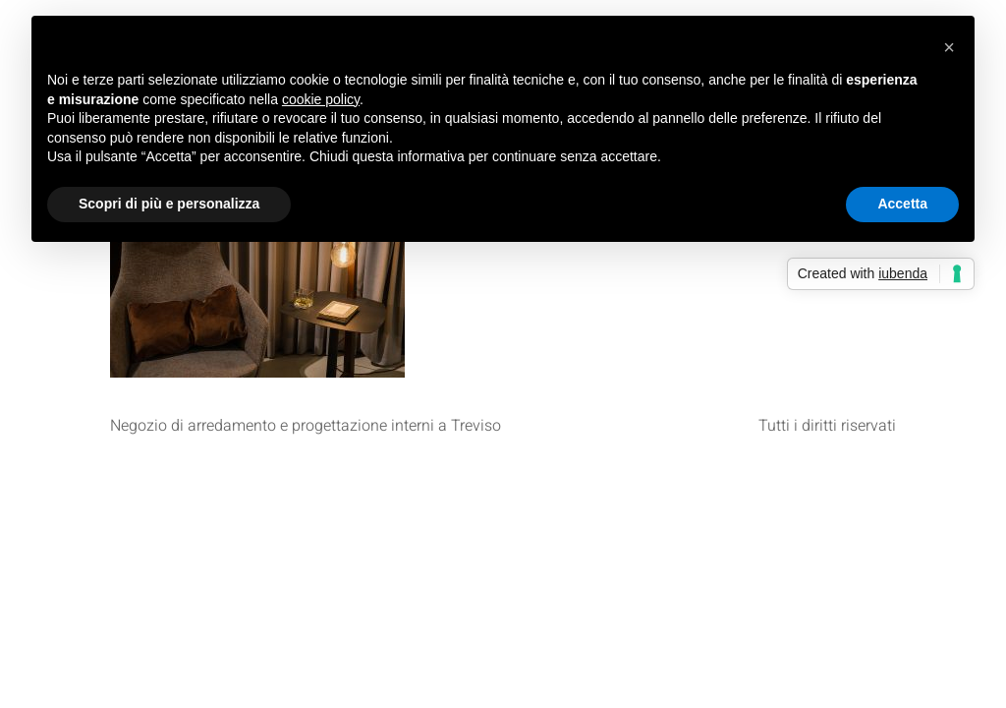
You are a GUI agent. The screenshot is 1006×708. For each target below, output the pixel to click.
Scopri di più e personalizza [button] (169, 203)
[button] (949, 47)
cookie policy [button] (321, 99)
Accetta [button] (902, 203)
